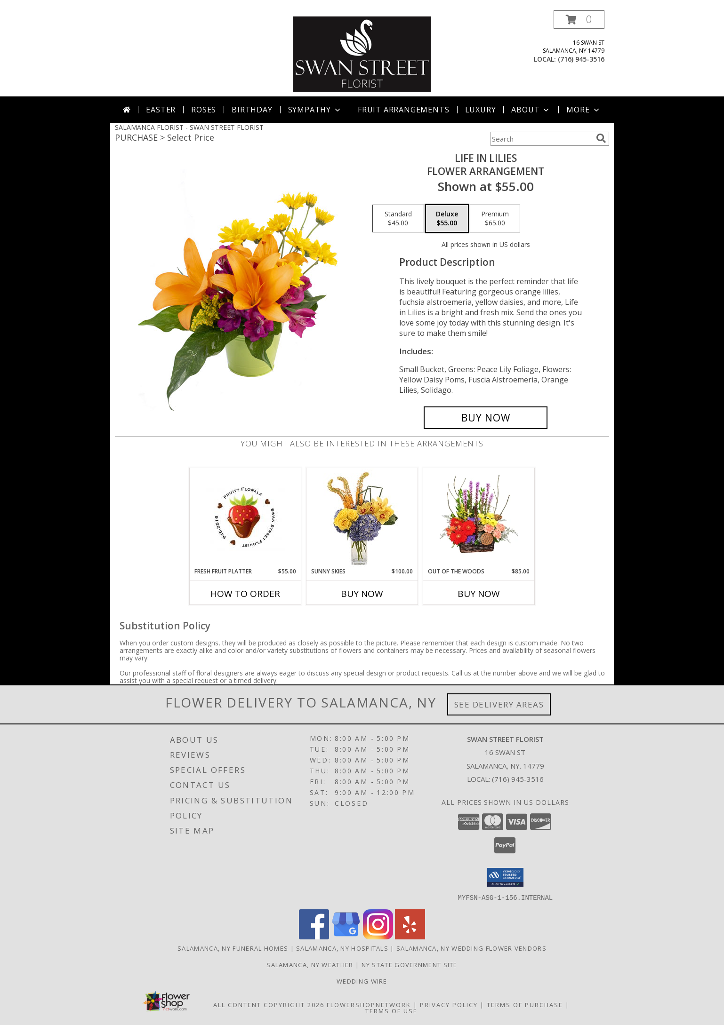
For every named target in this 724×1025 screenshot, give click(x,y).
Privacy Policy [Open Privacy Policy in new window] (449, 1004)
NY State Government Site (410, 964)
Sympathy (315, 109)
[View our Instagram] (378, 936)
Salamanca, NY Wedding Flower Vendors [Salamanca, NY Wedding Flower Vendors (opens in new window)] (471, 948)
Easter (161, 109)
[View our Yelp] (410, 936)
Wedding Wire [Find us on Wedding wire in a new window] (362, 981)
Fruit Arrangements (403, 109)
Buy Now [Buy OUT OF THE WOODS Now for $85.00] (479, 594)
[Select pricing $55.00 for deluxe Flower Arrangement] (447, 218)
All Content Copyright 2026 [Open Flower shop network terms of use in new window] (268, 1004)
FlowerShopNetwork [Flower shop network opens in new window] (369, 1004)
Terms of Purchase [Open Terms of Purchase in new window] (525, 1004)
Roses (203, 109)
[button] (579, 19)
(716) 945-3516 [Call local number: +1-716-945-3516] (581, 59)
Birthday (252, 109)
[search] (601, 138)
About (531, 109)
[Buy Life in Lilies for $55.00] (485, 417)
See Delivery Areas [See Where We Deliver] (499, 704)
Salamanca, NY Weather (309, 964)
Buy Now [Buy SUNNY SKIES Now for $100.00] (362, 594)
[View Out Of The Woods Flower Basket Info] (479, 517)
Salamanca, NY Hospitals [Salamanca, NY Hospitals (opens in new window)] (342, 948)
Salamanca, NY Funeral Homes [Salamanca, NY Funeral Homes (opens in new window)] (232, 948)
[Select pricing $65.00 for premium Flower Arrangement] (495, 218)
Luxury (480, 109)
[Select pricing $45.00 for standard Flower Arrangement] (398, 218)
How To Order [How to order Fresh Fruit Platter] (245, 594)
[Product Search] (541, 138)
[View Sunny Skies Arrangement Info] (362, 518)
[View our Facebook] (314, 936)
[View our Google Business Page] (346, 936)
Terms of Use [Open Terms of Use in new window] (391, 1010)
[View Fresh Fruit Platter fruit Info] (245, 517)
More (583, 109)
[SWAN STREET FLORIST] (362, 53)
